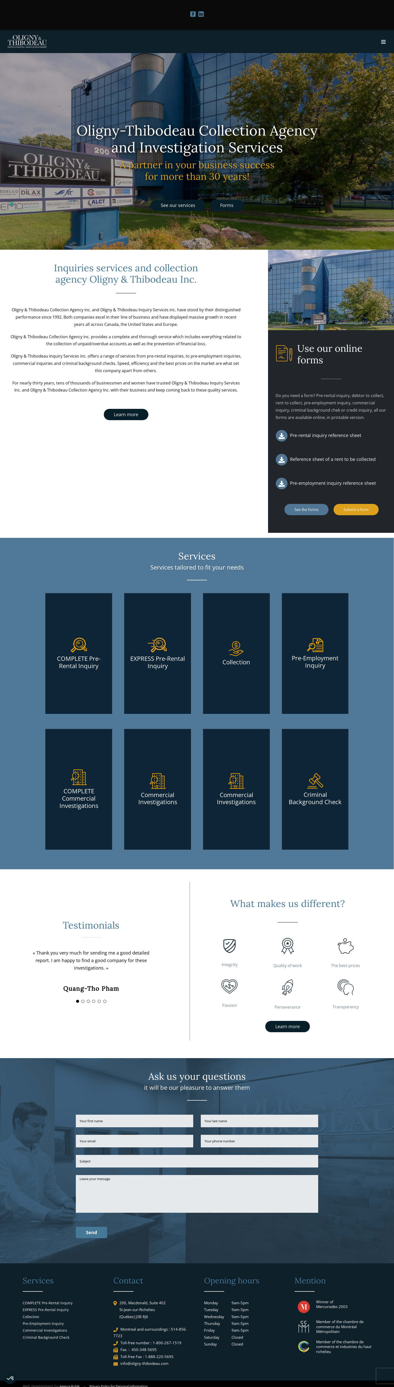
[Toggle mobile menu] (383, 42)
